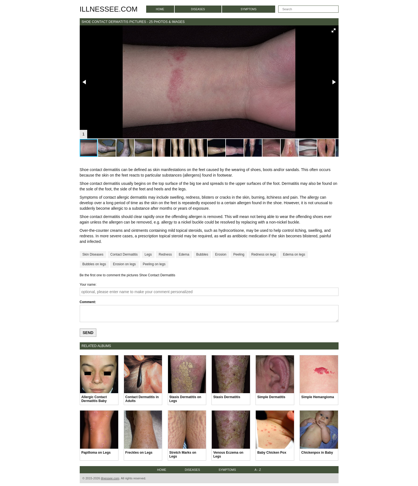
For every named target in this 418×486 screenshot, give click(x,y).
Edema (184, 254)
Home (160, 9)
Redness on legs (263, 254)
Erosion (220, 254)
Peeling (238, 254)
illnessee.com (109, 9)
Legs (148, 254)
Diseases (198, 9)
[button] (333, 30)
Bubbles (202, 254)
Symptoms (248, 9)
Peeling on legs (154, 264)
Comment (87, 302)
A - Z (257, 469)
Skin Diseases (93, 254)
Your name (88, 285)
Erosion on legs (124, 264)
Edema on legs (294, 254)
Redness (165, 254)
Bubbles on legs (94, 264)
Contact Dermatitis (124, 254)
